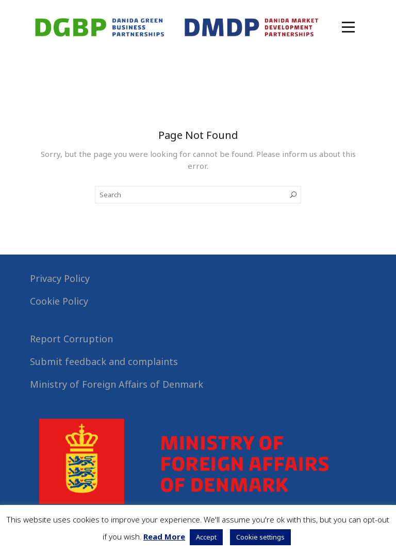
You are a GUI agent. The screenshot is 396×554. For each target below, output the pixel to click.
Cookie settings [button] (260, 537)
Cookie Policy (59, 301)
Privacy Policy (60, 278)
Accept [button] (206, 537)
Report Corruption (71, 339)
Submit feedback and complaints (104, 361)
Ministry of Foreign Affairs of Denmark (116, 384)
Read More (164, 536)
